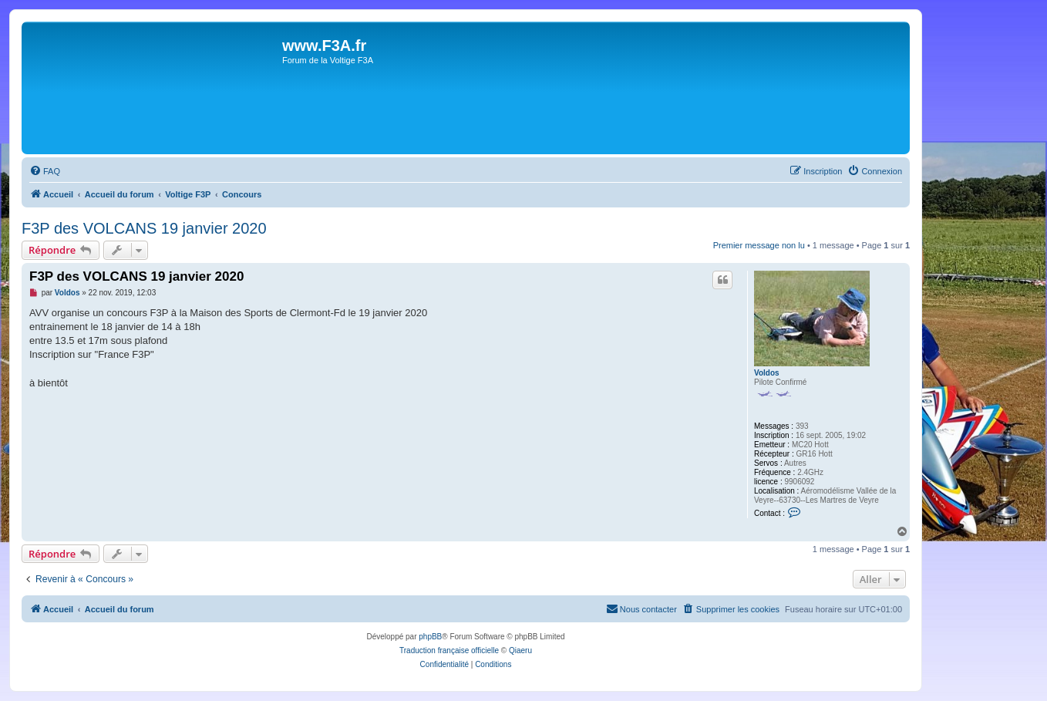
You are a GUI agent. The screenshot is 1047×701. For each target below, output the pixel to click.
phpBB (430, 636)
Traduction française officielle (449, 650)
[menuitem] (44, 171)
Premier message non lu (759, 245)
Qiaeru (520, 650)
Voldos (766, 373)
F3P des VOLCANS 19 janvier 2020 (144, 228)
